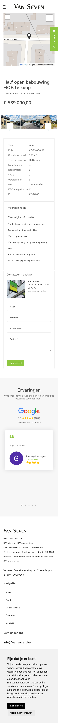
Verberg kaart (54, 39)
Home (9, 592)
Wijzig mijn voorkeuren (21, 713)
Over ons (10, 615)
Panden (9, 600)
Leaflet (23, 64)
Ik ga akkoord (16, 706)
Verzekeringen (13, 607)
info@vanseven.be (17, 642)
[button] (29, 36)
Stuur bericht (15, 363)
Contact (10, 622)
